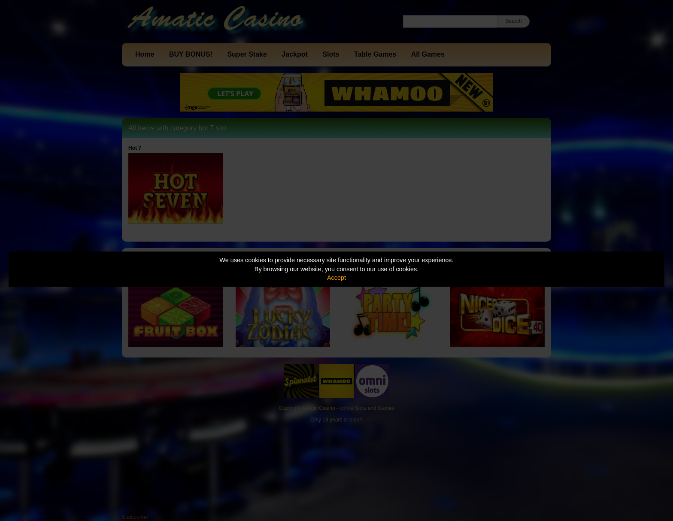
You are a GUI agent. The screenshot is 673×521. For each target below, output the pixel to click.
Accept (336, 277)
